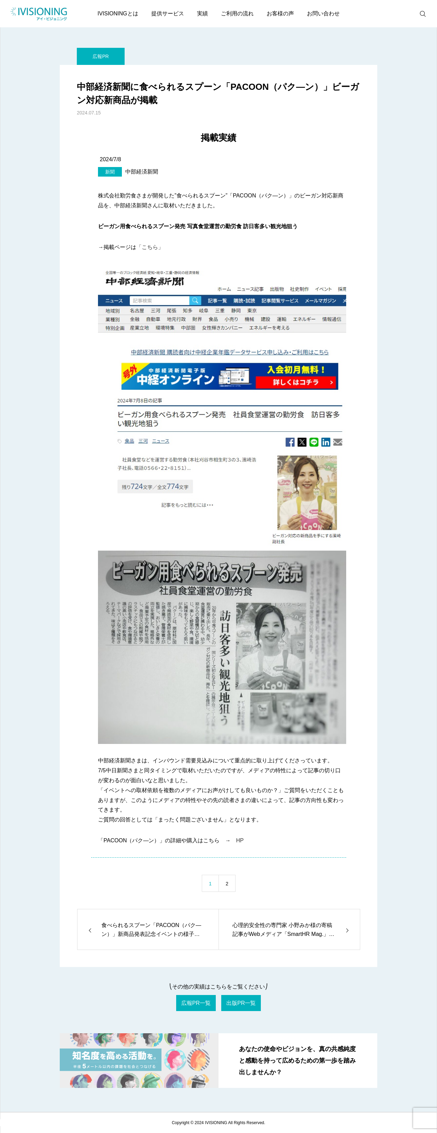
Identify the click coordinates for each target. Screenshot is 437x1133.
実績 (202, 13)
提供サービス (167, 13)
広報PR (101, 56)
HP (239, 840)
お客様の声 (280, 13)
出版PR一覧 (241, 1003)
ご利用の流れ (237, 13)
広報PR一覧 (196, 1003)
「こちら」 (150, 247)
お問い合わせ (323, 13)
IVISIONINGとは (117, 13)
